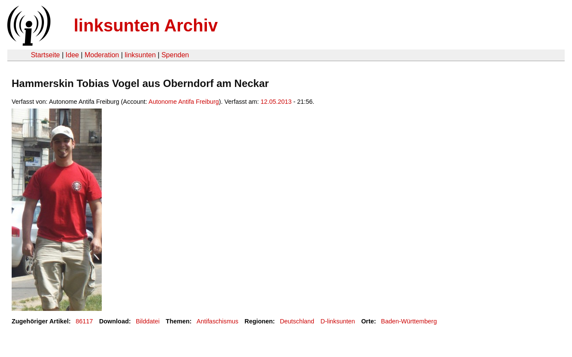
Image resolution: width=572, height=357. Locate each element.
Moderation (101, 55)
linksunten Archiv (146, 25)
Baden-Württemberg (409, 321)
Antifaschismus (217, 321)
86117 (84, 321)
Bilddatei (147, 321)
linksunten (140, 55)
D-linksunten (338, 321)
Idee (72, 55)
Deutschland (297, 321)
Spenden (175, 55)
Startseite (45, 55)
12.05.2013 (276, 101)
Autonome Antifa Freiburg (184, 101)
